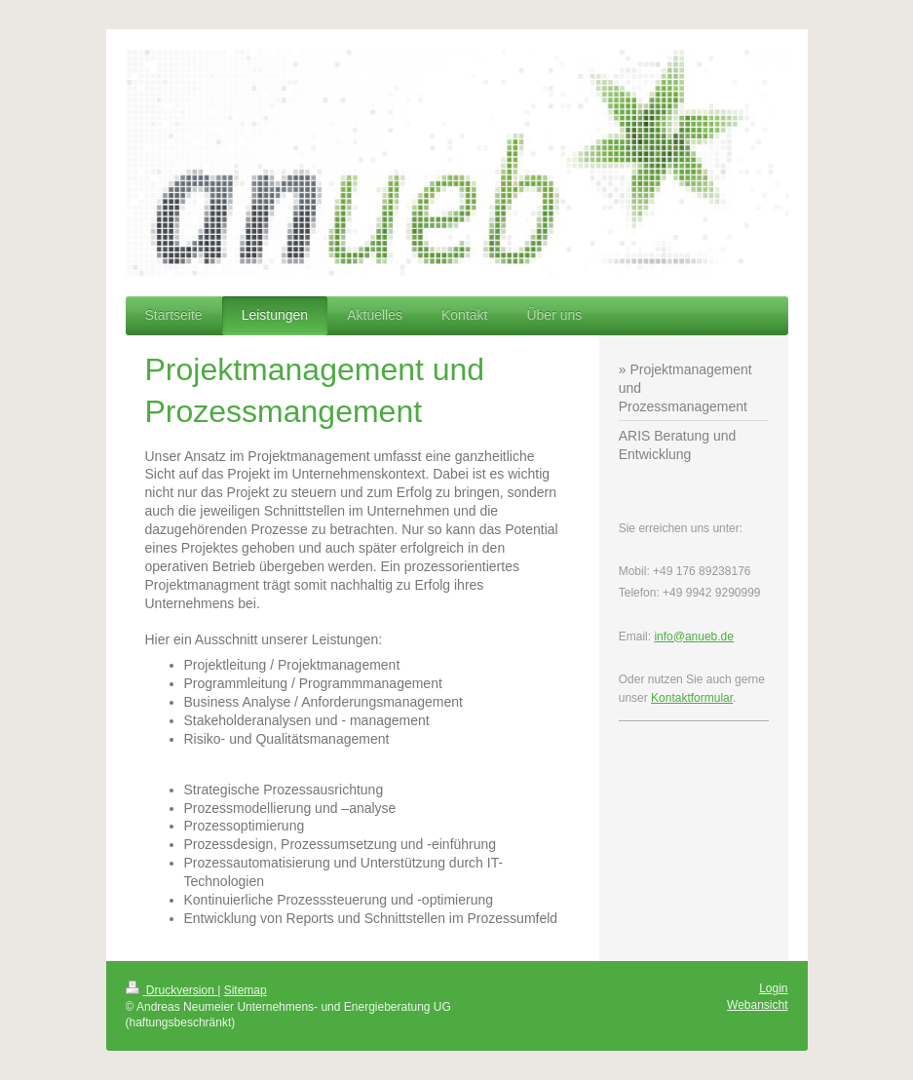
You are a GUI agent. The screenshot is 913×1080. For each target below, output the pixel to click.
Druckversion (172, 990)
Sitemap (245, 990)
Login (773, 988)
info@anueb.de (694, 636)
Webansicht (757, 1005)
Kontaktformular (692, 698)
